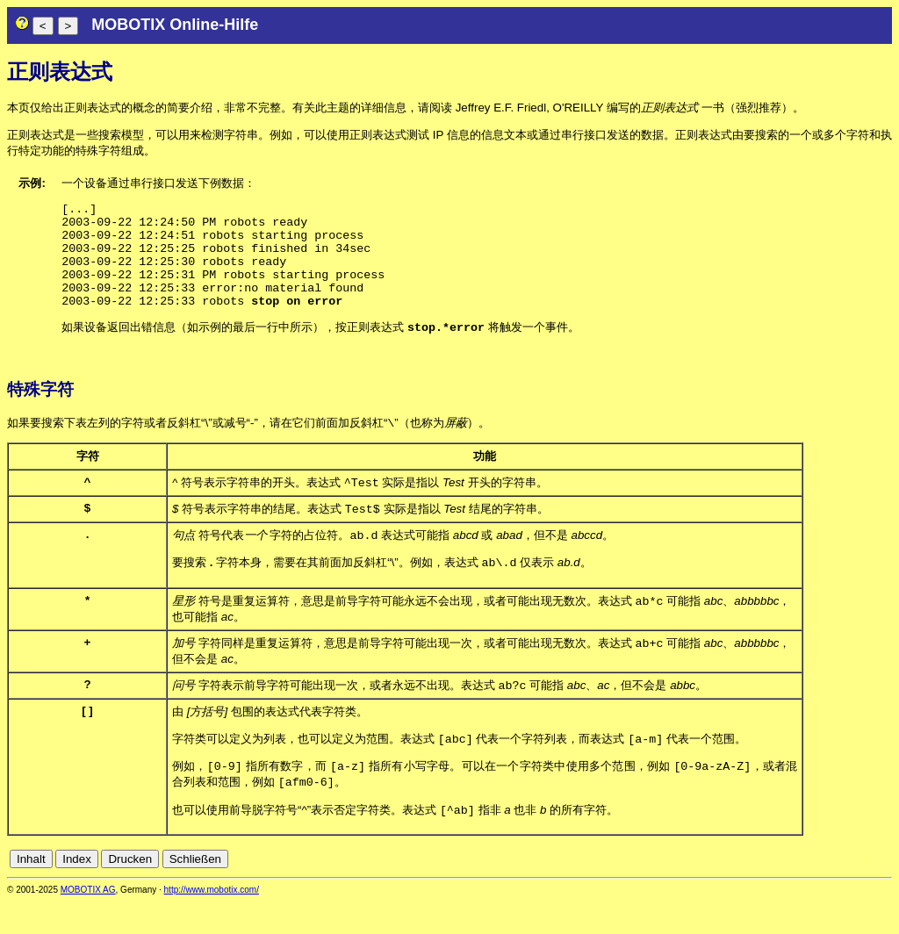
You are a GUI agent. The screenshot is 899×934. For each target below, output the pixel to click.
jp (867, 891)
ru (884, 891)
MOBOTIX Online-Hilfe (174, 24)
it (854, 891)
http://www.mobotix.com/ (211, 922)
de (787, 891)
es (825, 891)
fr (841, 891)
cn (767, 891)
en (806, 891)
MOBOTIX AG (88, 922)
